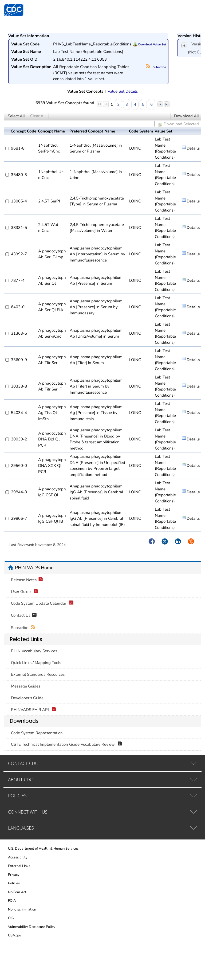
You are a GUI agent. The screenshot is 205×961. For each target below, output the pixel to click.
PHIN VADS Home (34, 567)
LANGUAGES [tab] (21, 828)
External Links (19, 866)
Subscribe (156, 67)
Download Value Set (149, 44)
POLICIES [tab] (17, 795)
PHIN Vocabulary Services (34, 651)
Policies (14, 883)
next (160, 104)
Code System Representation (37, 733)
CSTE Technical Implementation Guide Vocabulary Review (66, 744)
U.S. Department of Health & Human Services (43, 848)
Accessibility (17, 857)
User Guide (24, 592)
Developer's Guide (27, 698)
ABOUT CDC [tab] (20, 779)
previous (184, 45)
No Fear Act (17, 892)
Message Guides (25, 686)
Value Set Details (123, 91)
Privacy (13, 874)
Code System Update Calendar (42, 603)
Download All (186, 116)
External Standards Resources (38, 674)
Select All (16, 116)
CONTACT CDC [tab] (23, 763)
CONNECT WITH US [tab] (28, 812)
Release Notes (27, 580)
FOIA (12, 900)
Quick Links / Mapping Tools (36, 662)
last (166, 104)
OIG (11, 918)
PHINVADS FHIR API (33, 710)
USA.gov (15, 935)
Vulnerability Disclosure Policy (31, 926)
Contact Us (24, 615)
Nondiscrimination (22, 909)
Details (193, 148)
